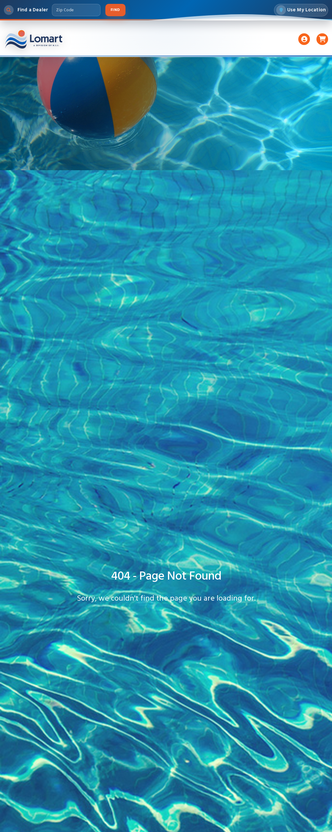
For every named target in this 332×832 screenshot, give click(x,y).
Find (115, 11)
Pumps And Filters (153, 42)
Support (244, 42)
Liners (109, 42)
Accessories (204, 42)
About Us (279, 42)
